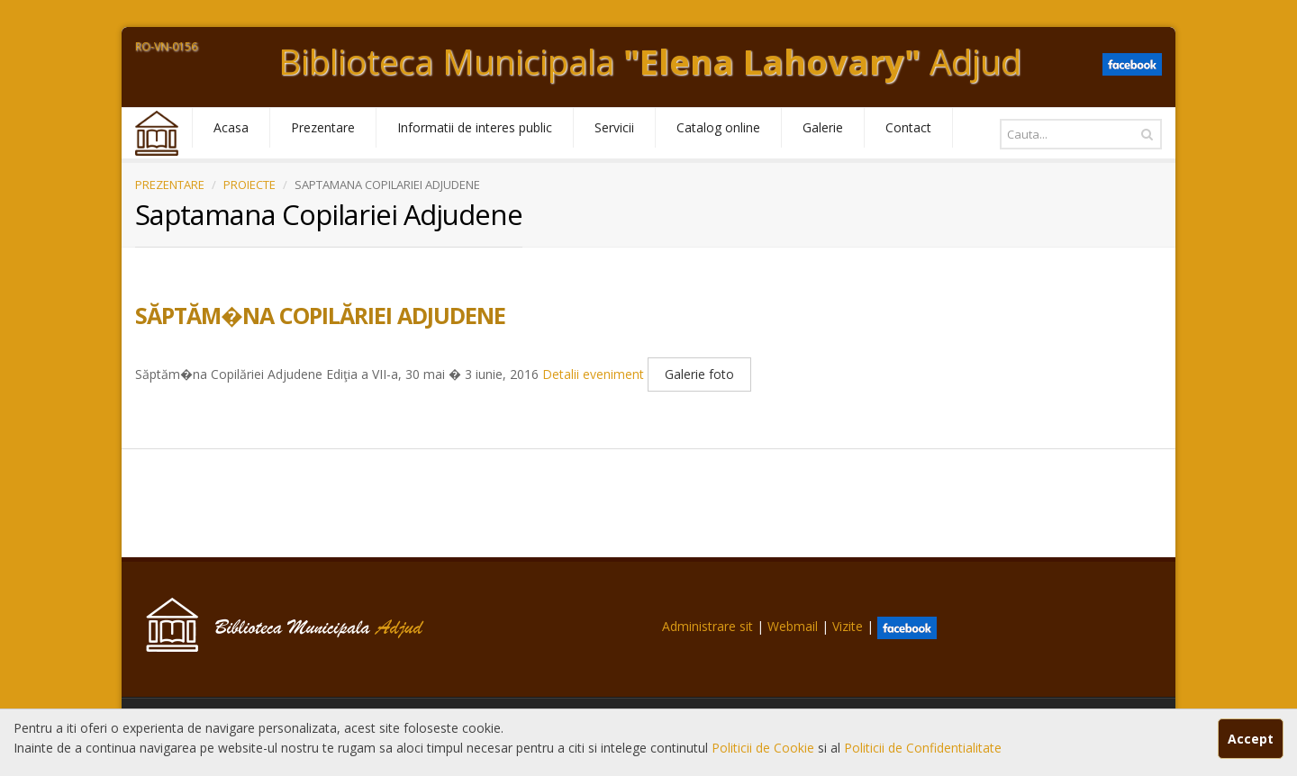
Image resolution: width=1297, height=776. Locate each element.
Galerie (823, 127)
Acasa (231, 127)
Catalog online (718, 127)
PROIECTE (249, 184)
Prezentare (323, 127)
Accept (1251, 738)
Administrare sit (707, 626)
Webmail (792, 626)
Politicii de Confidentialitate (923, 747)
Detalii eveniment (593, 374)
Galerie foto (699, 374)
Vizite (847, 626)
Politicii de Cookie (765, 747)
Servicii (614, 127)
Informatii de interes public (474, 127)
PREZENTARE (169, 184)
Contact (908, 127)
